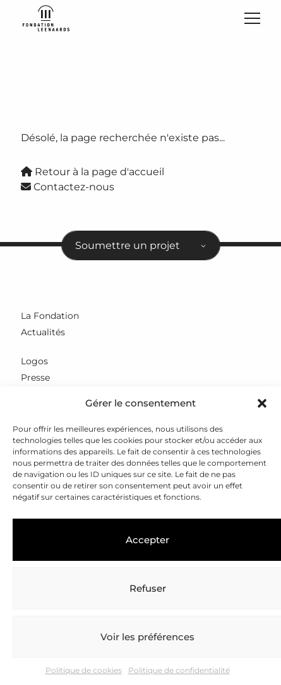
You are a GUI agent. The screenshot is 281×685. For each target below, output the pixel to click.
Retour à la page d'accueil (92, 172)
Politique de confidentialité (179, 670)
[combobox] (141, 245)
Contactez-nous (67, 187)
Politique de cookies (83, 670)
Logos (34, 361)
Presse (35, 377)
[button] (262, 403)
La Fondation (50, 315)
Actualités (43, 332)
